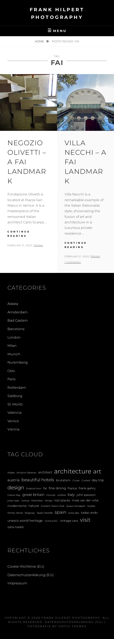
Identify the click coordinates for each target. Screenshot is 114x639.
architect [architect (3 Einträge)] (45, 472)
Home (40, 41)
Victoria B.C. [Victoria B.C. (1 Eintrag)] (51, 521)
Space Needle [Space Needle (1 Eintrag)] (45, 513)
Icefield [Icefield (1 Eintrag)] (61, 495)
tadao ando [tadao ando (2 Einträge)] (89, 512)
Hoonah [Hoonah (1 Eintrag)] (50, 495)
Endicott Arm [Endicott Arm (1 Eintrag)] (33, 488)
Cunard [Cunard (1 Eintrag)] (86, 480)
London (14, 337)
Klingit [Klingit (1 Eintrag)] (48, 500)
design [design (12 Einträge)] (15, 487)
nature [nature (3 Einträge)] (33, 506)
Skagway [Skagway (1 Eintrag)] (30, 513)
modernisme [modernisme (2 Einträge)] (17, 506)
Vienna (13, 429)
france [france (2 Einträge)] (72, 488)
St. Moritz (15, 404)
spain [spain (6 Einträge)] (60, 512)
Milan (12, 346)
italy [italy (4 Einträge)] (71, 494)
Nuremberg (17, 362)
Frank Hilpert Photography (71, 617)
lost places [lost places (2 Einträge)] (62, 500)
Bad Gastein (17, 320)
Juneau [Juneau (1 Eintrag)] (25, 500)
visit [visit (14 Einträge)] (85, 520)
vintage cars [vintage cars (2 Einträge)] (69, 520)
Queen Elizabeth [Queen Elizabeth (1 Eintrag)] (75, 506)
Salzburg (14, 396)
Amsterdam (17, 312)
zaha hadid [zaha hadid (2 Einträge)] (15, 527)
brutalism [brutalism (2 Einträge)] (63, 480)
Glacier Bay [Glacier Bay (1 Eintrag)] (13, 495)
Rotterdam (16, 388)
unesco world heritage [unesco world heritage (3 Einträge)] (25, 521)
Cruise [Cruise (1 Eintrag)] (76, 480)
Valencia (14, 413)
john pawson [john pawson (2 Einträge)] (86, 495)
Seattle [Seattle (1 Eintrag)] (91, 506)
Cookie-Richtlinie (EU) (25, 566)
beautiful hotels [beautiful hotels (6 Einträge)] (37, 479)
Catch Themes (72, 626)
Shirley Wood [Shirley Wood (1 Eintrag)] (15, 513)
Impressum (17, 583)
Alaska (12, 304)
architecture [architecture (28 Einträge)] (72, 471)
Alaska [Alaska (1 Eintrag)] (11, 472)
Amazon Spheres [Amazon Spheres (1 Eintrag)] (26, 472)
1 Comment (73, 262)
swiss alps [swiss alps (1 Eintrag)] (73, 513)
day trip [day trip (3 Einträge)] (98, 480)
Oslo (11, 371)
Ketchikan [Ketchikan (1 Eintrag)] (37, 500)
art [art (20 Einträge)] (97, 471)
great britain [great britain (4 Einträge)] (33, 494)
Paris (11, 379)
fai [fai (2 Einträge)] (45, 488)
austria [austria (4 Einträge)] (13, 480)
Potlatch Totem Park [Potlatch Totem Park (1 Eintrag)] (52, 506)
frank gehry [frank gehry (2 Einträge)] (87, 488)
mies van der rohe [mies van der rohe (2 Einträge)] (85, 500)
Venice (13, 421)
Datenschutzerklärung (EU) (30, 575)
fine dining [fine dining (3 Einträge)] (57, 488)
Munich (13, 354)
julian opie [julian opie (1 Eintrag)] (13, 500)
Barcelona (15, 329)
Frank (38, 245)
